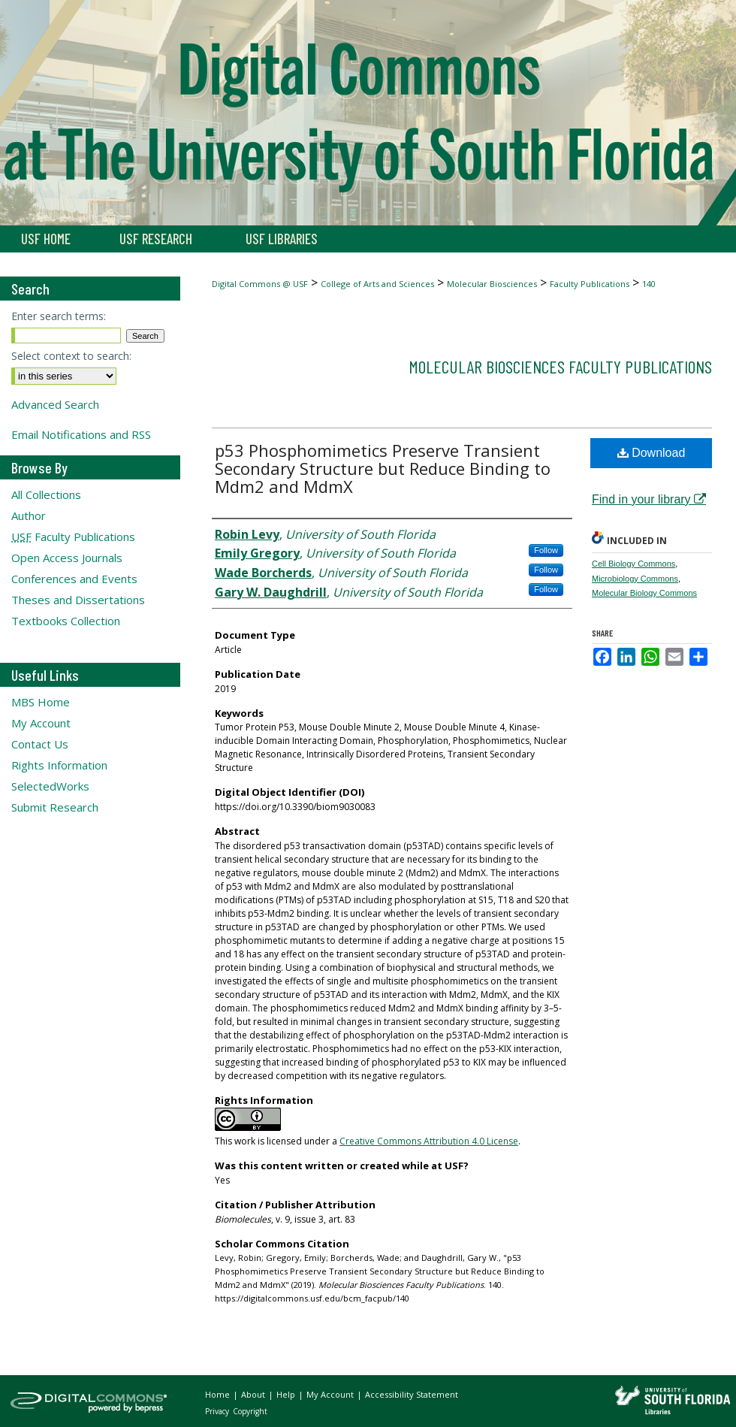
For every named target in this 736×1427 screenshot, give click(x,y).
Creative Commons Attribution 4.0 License (428, 1141)
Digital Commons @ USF (260, 283)
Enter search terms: (58, 316)
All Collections (46, 494)
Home (218, 1394)
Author (28, 515)
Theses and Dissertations (78, 599)
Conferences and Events (74, 578)
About (254, 1394)
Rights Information (59, 764)
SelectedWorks (50, 786)
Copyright (250, 1411)
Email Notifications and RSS (81, 434)
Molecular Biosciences (492, 283)
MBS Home (40, 701)
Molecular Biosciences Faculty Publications (560, 366)
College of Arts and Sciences (377, 283)
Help (286, 1394)
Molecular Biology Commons (644, 592)
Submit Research (54, 807)
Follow (546, 550)
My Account (41, 722)
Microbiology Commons (635, 578)
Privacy (218, 1411)
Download (651, 452)
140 (649, 283)
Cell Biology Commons (633, 563)
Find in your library (649, 499)
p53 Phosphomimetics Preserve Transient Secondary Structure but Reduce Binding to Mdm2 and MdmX (382, 468)
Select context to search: (71, 356)
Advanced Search (55, 404)
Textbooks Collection (65, 620)
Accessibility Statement (411, 1394)
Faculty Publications (589, 283)
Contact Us (39, 743)
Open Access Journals (66, 557)
